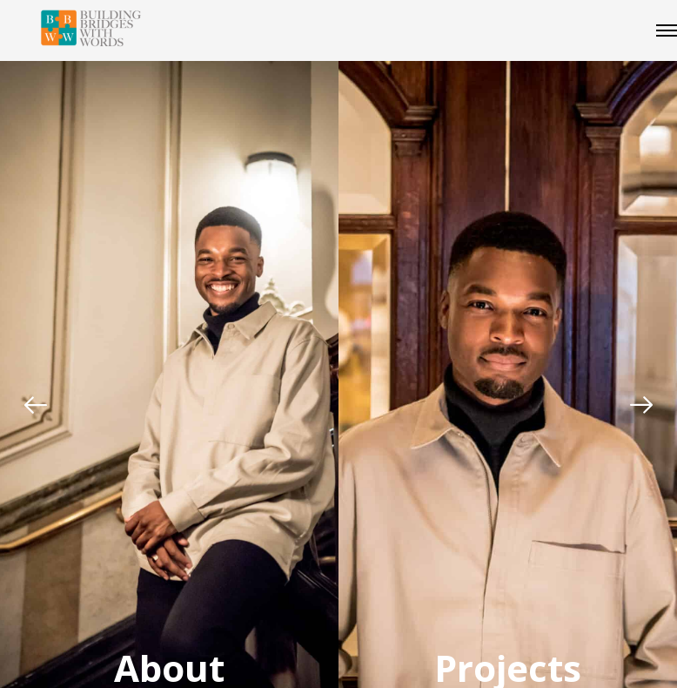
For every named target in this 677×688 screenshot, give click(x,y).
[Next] (641, 405)
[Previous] (35, 405)
